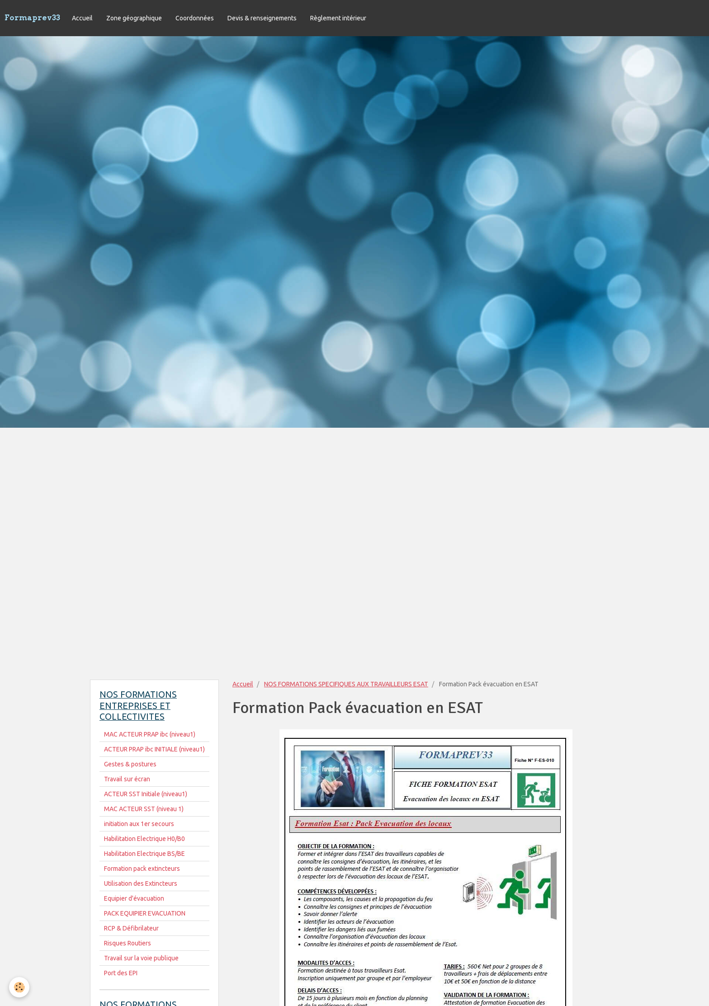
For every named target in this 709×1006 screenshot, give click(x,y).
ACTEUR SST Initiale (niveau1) (145, 794)
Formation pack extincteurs (142, 868)
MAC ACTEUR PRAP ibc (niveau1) (149, 734)
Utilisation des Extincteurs (140, 883)
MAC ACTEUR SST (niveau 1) (144, 808)
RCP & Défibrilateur (131, 928)
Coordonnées (194, 18)
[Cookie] (19, 987)
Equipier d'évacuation (134, 898)
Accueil (82, 18)
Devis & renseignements (262, 18)
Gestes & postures (130, 764)
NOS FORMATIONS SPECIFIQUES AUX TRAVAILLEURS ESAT (346, 684)
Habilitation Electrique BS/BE (144, 853)
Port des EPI (120, 973)
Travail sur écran (127, 779)
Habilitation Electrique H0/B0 (144, 838)
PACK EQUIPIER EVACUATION (144, 913)
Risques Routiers (127, 943)
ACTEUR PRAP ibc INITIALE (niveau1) (154, 749)
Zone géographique (134, 18)
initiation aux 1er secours (139, 823)
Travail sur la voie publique (141, 958)
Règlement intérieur (338, 18)
